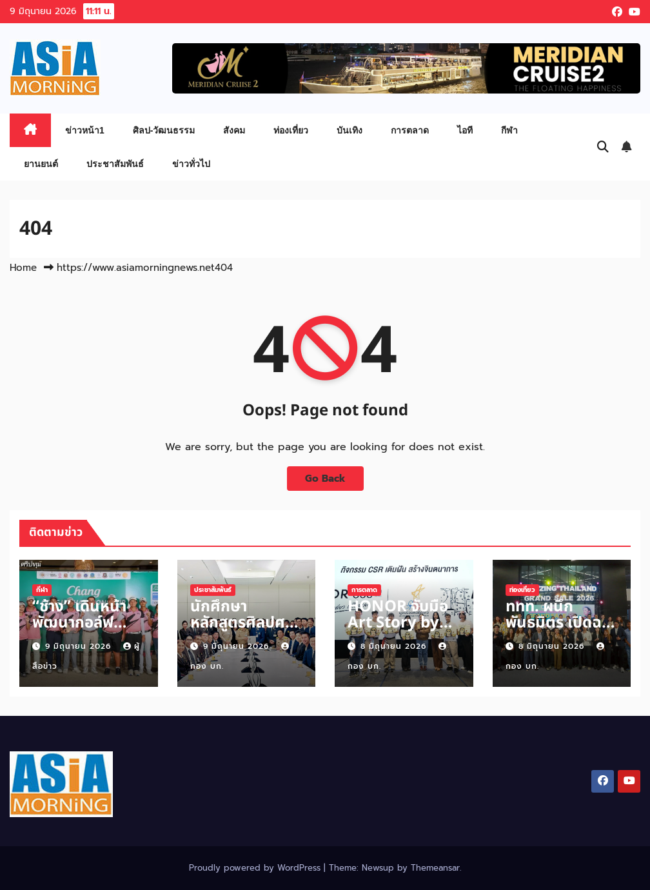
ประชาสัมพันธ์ (115, 164)
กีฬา (509, 130)
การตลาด (410, 130)
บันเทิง (349, 130)
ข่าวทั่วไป (191, 164)
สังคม (234, 130)
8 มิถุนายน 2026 (394, 646)
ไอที (465, 130)
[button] (603, 147)
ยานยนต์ (41, 164)
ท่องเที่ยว (290, 130)
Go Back (325, 478)
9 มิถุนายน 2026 (79, 646)
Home (23, 268)
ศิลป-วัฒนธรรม (164, 130)
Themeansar (435, 868)
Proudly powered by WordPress (256, 868)
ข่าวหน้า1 (84, 130)
